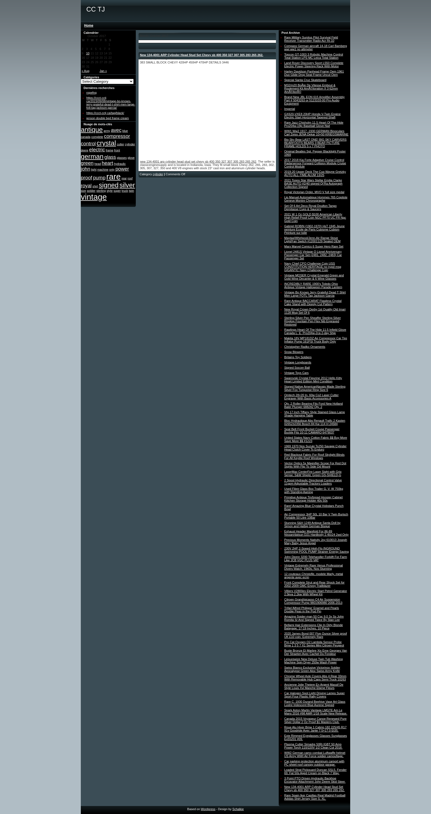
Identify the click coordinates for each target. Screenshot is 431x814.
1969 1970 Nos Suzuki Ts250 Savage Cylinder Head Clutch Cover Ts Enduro (315, 447)
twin (131, 190)
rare (113, 176)
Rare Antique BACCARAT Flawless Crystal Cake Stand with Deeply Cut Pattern (313, 302)
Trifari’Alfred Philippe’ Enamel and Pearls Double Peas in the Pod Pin (311, 609)
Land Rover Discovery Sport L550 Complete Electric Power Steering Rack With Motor (313, 64)
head (97, 163)
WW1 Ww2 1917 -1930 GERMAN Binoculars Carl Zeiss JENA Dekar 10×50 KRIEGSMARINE (316, 132)
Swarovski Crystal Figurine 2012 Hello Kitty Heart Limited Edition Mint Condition (313, 379)
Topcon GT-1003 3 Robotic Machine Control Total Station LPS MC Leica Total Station (313, 56)
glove (131, 157)
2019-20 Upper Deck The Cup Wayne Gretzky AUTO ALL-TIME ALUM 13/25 (315, 173)
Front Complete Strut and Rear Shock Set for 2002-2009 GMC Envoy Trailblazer (314, 584)
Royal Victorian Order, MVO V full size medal (314, 192)
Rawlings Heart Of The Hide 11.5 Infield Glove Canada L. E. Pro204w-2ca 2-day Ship (315, 331)
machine (102, 169)
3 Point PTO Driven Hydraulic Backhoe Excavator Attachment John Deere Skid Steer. (315, 780)
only (112, 169)
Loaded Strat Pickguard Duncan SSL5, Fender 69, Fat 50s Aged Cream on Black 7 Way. (315, 771)
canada (85, 136)
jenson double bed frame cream (107, 118)
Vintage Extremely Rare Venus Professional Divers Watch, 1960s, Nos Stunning (313, 567)
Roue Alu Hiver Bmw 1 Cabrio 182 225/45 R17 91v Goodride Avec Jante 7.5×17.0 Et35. (315, 729)
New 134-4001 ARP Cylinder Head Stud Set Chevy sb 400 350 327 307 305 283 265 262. (201, 55)
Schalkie (238, 809)
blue (125, 130)
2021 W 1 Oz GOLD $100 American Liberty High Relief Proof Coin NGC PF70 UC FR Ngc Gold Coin (315, 218)
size (83, 190)
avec (116, 130)
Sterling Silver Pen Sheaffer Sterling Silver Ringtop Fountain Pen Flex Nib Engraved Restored (312, 321)
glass (110, 157)
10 (87, 53)
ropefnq (91, 92)
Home (88, 25)
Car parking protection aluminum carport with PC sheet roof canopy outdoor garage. (314, 763)
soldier (91, 190)
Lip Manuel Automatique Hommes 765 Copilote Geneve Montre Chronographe (315, 199)
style (110, 190)
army (107, 130)
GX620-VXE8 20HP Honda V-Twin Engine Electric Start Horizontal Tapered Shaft (312, 115)
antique (92, 129)
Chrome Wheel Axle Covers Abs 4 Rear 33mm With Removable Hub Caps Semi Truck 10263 (315, 677)
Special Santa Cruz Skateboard (305, 80)
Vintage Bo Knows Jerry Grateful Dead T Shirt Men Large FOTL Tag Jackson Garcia (315, 294)
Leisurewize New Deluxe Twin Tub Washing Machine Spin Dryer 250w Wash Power (313, 660)
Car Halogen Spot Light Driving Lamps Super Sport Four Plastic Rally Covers (314, 694)
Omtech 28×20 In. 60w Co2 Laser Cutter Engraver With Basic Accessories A (311, 396)
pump (99, 177)
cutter (120, 144)
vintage (94, 196)
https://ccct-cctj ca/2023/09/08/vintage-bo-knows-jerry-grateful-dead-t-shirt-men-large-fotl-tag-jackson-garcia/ (110, 102)
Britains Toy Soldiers (297, 357)
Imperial (289, 108)
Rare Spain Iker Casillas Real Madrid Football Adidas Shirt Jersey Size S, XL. (315, 797)
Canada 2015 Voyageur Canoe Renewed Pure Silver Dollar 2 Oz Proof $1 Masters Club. (315, 720)
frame (109, 150)
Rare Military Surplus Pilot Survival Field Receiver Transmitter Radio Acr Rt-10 (311, 39)
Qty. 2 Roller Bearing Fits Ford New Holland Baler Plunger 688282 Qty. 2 (313, 405)
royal (86, 185)
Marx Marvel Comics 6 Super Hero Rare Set (313, 246)
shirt (95, 186)
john (85, 169)
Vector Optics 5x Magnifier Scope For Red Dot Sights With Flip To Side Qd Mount (315, 465)
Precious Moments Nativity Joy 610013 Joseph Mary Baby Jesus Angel (315, 541)
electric (97, 149)
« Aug (85, 71)
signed (109, 185)
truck (125, 190)
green (87, 163)
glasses (122, 157)
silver (127, 185)
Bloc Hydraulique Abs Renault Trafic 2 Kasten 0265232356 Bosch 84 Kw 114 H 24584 (314, 422)
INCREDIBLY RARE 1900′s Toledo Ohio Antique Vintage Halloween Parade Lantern (313, 285)
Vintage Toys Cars (296, 372)
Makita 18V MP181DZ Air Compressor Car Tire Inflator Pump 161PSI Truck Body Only (315, 340)
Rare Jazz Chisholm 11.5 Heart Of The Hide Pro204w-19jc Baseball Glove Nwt (313, 124)
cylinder (130, 144)
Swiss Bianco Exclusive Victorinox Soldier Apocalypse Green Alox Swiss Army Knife (312, 669)
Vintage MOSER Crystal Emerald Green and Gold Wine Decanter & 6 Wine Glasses (314, 277)
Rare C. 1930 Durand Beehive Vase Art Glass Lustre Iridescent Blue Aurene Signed (314, 703)
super (117, 190)
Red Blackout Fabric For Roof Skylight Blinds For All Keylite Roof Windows (314, 456)
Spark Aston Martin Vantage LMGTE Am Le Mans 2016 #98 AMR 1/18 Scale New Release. (315, 712)
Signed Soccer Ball (297, 367)
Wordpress (208, 809)
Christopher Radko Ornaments (304, 346)
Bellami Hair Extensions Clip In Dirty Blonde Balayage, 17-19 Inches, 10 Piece (313, 626)
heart (107, 163)
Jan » (103, 71)
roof (130, 178)
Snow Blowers (293, 352)
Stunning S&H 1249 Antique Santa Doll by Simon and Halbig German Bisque (312, 524)
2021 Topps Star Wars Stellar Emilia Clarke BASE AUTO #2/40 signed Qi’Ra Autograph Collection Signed (313, 183)
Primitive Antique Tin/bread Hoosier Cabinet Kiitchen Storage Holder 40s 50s (313, 499)
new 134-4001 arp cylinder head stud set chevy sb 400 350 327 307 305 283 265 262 (198, 161)
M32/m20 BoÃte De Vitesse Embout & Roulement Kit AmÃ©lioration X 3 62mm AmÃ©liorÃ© (311, 88)
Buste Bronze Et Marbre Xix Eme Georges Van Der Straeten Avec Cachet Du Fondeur (315, 652)
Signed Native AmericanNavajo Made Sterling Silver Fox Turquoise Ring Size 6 (315, 388)
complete (97, 136)
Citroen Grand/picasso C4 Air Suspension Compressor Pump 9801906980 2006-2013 (313, 601)
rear (124, 178)
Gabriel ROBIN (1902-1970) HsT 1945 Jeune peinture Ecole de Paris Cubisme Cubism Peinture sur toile (314, 229)
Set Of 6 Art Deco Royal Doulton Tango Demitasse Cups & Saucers (310, 207)
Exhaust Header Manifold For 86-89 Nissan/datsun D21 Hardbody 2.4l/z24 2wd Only (316, 533)
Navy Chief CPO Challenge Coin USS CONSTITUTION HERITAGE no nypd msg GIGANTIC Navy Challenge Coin (312, 267)
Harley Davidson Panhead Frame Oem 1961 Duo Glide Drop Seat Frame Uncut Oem (314, 73)
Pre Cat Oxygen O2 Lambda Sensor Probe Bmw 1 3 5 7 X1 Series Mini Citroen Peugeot (314, 643)
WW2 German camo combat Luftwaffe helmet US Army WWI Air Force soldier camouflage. (314, 754)
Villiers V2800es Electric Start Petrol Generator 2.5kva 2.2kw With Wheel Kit (315, 592)
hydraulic (120, 163)
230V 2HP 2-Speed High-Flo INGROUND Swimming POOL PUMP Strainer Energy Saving (316, 550)
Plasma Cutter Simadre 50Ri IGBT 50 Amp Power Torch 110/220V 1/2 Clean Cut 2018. (313, 746)
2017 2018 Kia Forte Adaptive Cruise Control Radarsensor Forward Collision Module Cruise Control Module (315, 163)
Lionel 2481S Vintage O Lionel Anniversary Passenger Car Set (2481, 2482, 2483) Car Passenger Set (313, 255)
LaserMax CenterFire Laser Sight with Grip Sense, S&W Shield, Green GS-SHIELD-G (312, 473)
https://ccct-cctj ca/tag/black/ (105, 113)
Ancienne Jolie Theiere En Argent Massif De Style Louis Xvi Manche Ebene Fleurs (313, 686)
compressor (117, 136)
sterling (101, 190)
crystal (106, 143)
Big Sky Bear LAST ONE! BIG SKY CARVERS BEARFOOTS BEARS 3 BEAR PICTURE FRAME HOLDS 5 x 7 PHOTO (315, 143)
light (93, 169)
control (88, 143)
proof (86, 177)
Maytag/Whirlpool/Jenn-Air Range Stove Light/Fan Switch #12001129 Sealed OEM (312, 239)
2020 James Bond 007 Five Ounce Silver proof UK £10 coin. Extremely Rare (315, 635)
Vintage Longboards (297, 362)
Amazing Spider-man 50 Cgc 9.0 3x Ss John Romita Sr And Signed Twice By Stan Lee (314, 618)
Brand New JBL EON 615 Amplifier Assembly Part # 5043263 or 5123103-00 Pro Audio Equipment (314, 100)
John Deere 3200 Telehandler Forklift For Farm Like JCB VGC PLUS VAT (315, 558)
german (92, 156)
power (122, 169)
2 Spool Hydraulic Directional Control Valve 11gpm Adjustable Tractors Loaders (313, 482)
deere (84, 150)
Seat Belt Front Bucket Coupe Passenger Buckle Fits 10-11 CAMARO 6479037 (311, 430)
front (117, 150)
